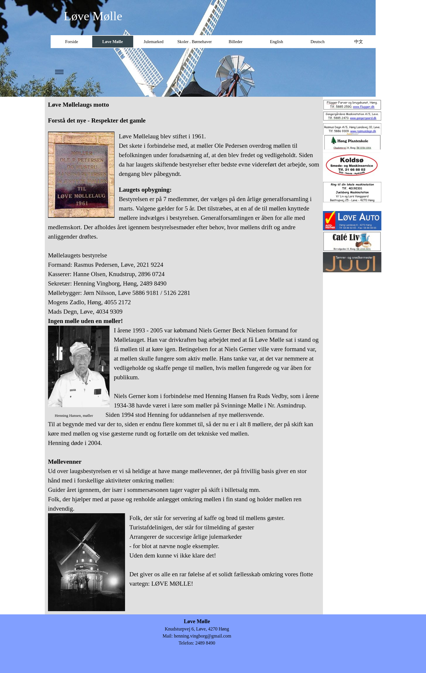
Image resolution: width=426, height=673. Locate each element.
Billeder (235, 41)
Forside (71, 41)
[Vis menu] (58, 71)
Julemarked (154, 41)
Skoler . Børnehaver (194, 41)
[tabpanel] (184, 355)
